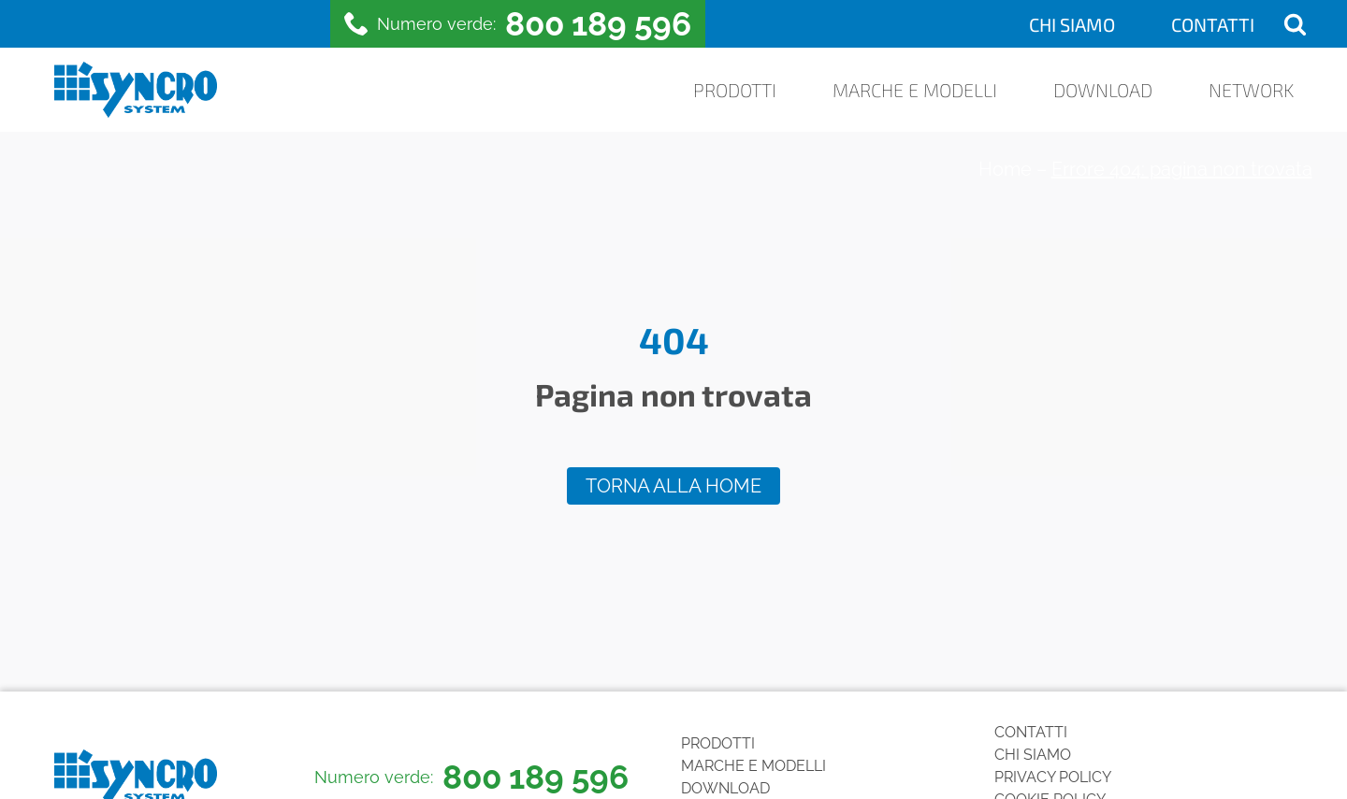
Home (1005, 169)
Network (1251, 89)
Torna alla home (673, 486)
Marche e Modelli (915, 89)
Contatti (1212, 24)
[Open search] (1295, 23)
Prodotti (734, 89)
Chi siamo (1072, 24)
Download (1102, 89)
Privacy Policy (1052, 777)
